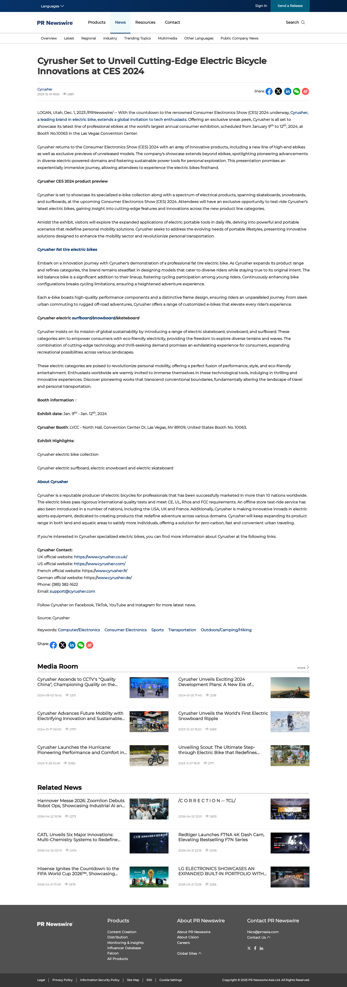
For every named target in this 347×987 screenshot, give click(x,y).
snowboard (104, 318)
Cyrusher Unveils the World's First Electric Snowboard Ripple (223, 716)
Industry (110, 38)
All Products (117, 959)
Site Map (133, 980)
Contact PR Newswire (273, 921)
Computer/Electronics (79, 630)
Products (96, 22)
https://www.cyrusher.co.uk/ (100, 557)
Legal (41, 980)
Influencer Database (124, 948)
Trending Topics (137, 38)
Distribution (117, 937)
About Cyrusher (52, 481)
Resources (145, 22)
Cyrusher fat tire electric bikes (67, 249)
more (303, 668)
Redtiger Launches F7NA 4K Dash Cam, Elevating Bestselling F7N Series (221, 837)
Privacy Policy (62, 980)
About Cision (188, 937)
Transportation (182, 630)
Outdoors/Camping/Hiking (226, 630)
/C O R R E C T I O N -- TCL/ (206, 800)
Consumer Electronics (125, 630)
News (120, 22)
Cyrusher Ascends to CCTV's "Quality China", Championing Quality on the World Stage (76, 682)
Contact (172, 22)
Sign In (261, 6)
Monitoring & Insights (125, 943)
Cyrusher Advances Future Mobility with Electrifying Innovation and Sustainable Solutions (80, 716)
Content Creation (121, 932)
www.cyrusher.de (114, 577)
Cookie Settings (170, 980)
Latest (69, 38)
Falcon (113, 953)
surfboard (82, 318)
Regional (88, 38)
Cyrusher (44, 89)
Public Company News (239, 38)
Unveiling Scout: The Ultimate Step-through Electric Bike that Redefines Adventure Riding (217, 750)
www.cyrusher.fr (111, 571)
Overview (49, 38)
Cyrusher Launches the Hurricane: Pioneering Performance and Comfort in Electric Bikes (80, 750)
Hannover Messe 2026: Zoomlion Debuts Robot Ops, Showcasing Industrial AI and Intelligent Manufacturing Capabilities (81, 803)
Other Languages (198, 38)
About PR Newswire (201, 921)
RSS (149, 980)
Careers (183, 943)
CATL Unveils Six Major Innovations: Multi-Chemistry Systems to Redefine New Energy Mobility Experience (77, 837)
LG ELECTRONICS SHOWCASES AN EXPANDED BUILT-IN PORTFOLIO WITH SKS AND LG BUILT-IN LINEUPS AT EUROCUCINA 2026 (221, 871)
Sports (157, 630)
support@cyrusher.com (72, 591)
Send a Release (290, 6)
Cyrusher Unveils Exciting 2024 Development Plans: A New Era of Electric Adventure (214, 682)
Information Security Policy (99, 980)
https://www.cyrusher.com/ (99, 564)
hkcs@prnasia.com (263, 932)
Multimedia (167, 38)
